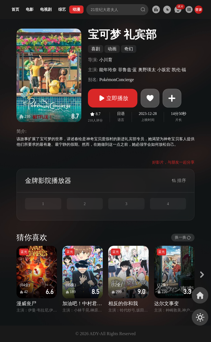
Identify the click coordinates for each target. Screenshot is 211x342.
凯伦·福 (179, 69)
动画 (112, 48)
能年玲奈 (108, 69)
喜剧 (95, 48)
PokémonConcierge (116, 79)
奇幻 (128, 48)
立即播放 (112, 98)
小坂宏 (163, 69)
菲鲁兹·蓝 (127, 69)
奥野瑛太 (147, 69)
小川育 (105, 59)
